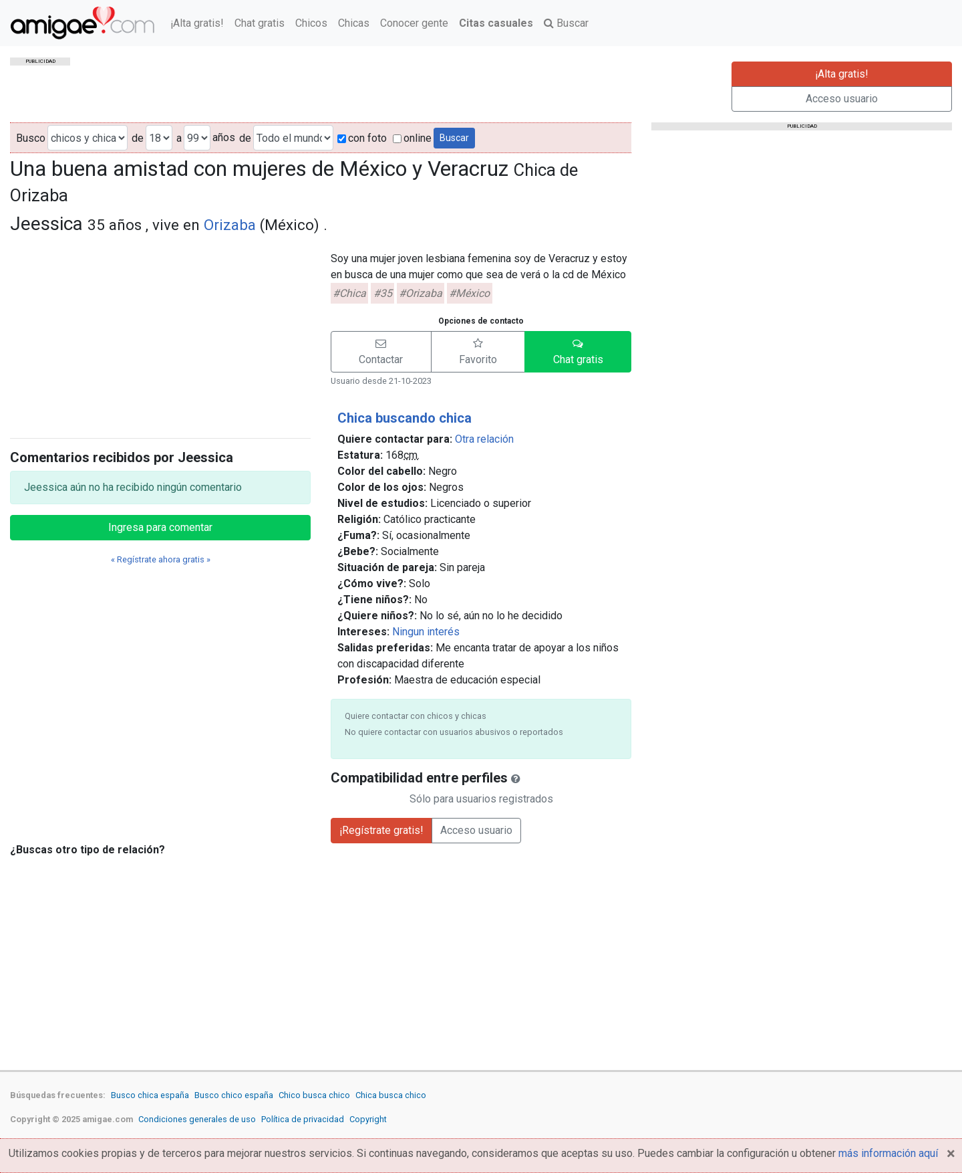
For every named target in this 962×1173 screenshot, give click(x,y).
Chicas (353, 23)
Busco (30, 138)
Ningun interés (426, 631)
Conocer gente (414, 23)
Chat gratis (259, 23)
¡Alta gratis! (197, 23)
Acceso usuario (842, 98)
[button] (381, 351)
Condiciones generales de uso (197, 1119)
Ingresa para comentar (160, 527)
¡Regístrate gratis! (381, 830)
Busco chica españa (150, 1095)
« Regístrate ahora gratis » (160, 559)
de (138, 138)
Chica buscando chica (404, 418)
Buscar (566, 23)
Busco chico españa (233, 1095)
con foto (362, 138)
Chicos (311, 23)
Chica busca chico (390, 1095)
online (412, 138)
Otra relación (484, 439)
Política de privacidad (302, 1119)
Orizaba (230, 224)
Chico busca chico (314, 1095)
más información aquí (888, 1153)
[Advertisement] (160, 333)
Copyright (368, 1119)
